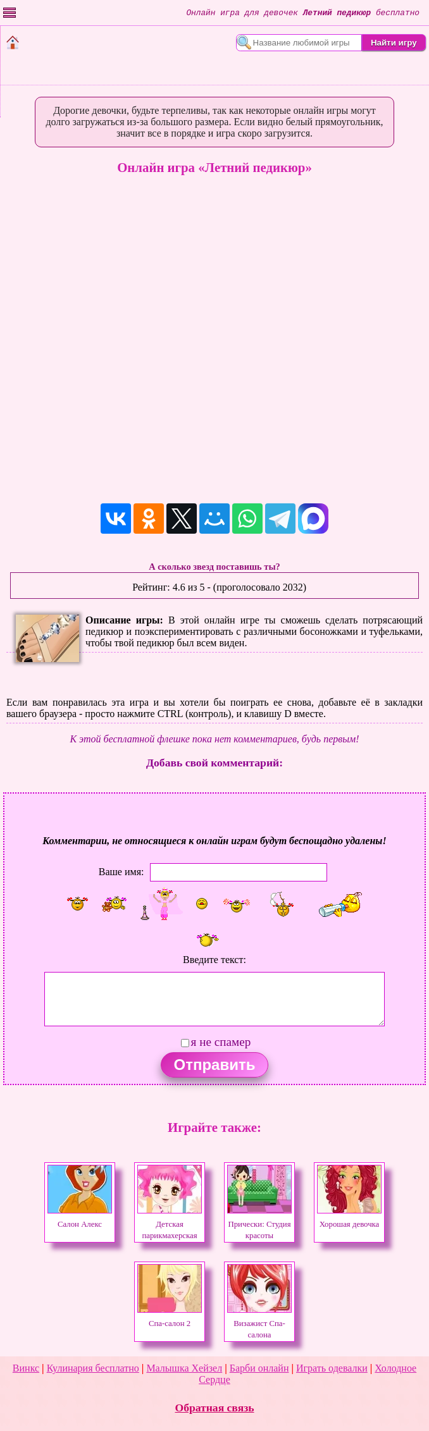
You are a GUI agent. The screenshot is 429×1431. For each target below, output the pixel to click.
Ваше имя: (121, 871)
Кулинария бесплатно (93, 1368)
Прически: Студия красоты (259, 1224)
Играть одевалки (332, 1368)
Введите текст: (214, 959)
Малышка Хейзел (184, 1368)
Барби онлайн (259, 1368)
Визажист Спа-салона (259, 1323)
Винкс (26, 1368)
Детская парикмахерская (169, 1224)
